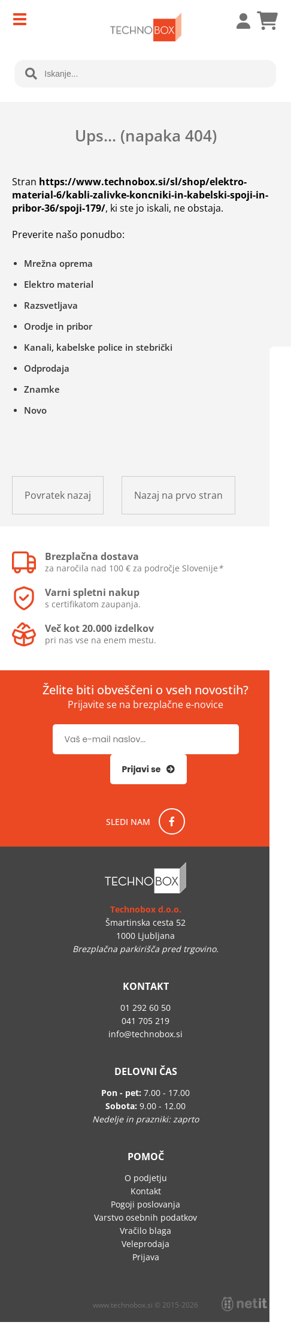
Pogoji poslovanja (145, 1204)
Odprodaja (46, 368)
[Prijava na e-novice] (148, 769)
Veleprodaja (145, 1243)
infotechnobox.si (145, 1034)
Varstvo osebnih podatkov (145, 1217)
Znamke (42, 389)
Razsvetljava (51, 305)
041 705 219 (145, 1020)
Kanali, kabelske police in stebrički (98, 347)
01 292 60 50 (145, 1007)
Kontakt (146, 1191)
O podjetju (146, 1178)
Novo (35, 410)
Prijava (237, 21)
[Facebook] (172, 821)
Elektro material (58, 284)
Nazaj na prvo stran (178, 495)
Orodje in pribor (58, 326)
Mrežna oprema (58, 263)
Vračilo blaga (145, 1230)
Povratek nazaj (58, 495)
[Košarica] (267, 21)
